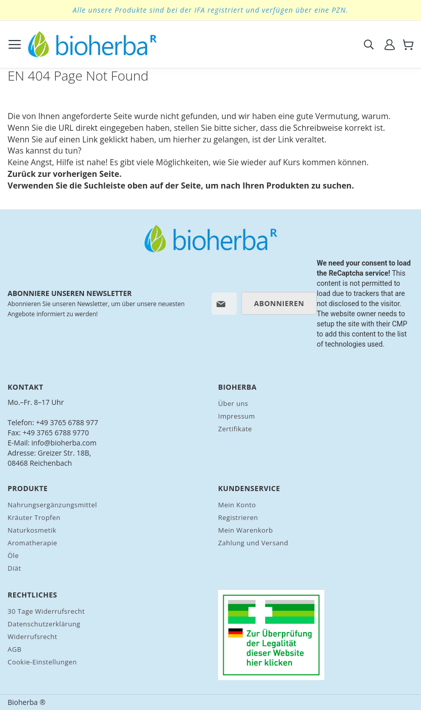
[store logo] (92, 44)
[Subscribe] (279, 303)
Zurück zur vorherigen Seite (63, 173)
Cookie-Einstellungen (42, 661)
